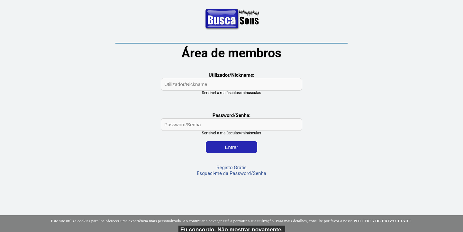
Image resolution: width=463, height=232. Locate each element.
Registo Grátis (231, 167)
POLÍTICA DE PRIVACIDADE (382, 226)
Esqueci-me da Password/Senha (231, 173)
